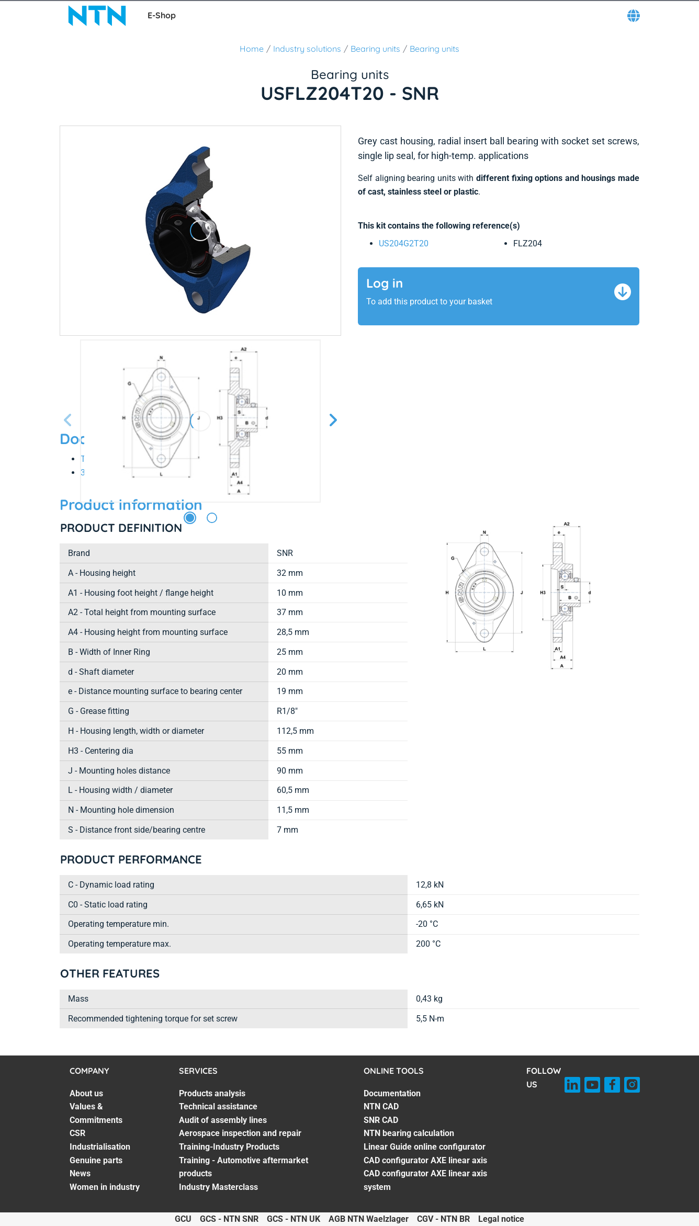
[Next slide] (332, 421)
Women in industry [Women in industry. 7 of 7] (105, 1187)
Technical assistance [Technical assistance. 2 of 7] (218, 1106)
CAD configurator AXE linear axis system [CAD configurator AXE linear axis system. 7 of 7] (425, 1180)
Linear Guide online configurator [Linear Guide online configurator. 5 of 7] (425, 1147)
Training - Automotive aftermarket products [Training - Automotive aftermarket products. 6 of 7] (243, 1167)
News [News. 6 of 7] (80, 1173)
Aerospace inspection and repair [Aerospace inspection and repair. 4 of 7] (240, 1133)
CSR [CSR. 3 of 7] (77, 1133)
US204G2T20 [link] (404, 243)
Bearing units (375, 48)
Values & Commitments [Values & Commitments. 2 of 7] (96, 1113)
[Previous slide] (68, 421)
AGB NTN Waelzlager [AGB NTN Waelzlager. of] (369, 1219)
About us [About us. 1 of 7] (86, 1093)
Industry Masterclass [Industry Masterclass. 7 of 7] (218, 1187)
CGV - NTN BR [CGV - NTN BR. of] (443, 1219)
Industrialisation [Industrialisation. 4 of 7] (100, 1147)
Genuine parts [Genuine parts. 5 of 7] (96, 1160)
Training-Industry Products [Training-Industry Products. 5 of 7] (229, 1147)
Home (252, 48)
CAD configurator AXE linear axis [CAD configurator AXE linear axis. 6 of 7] (425, 1160)
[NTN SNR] (97, 15)
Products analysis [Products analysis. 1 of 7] (212, 1093)
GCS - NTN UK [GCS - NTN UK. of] (293, 1219)
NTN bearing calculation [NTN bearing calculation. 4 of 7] (409, 1133)
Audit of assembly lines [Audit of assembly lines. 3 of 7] (223, 1120)
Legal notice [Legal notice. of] (501, 1219)
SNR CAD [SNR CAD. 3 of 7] (381, 1120)
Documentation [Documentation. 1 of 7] (392, 1093)
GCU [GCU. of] (183, 1219)
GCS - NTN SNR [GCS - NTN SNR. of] (229, 1219)
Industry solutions (307, 48)
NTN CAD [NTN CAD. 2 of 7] (381, 1106)
